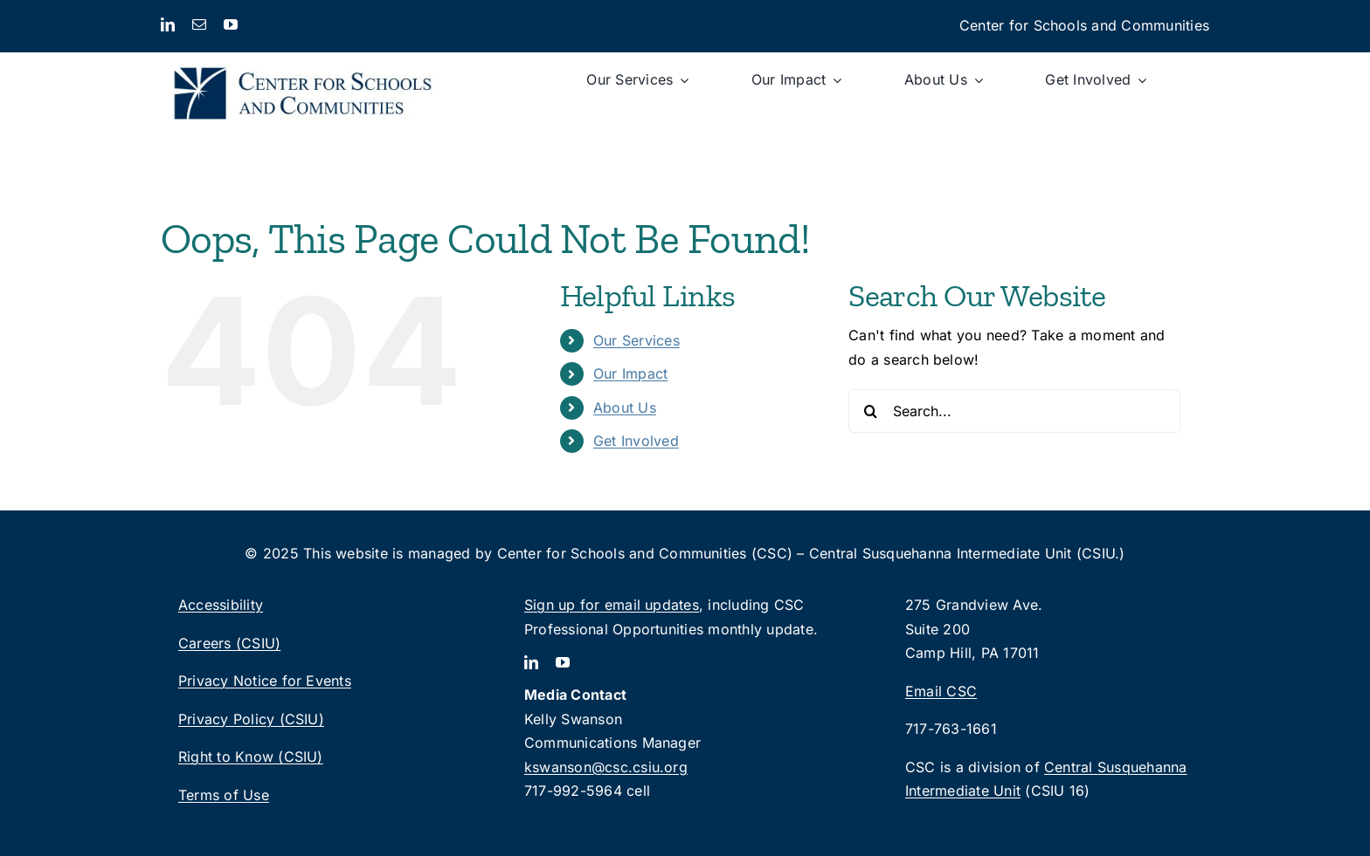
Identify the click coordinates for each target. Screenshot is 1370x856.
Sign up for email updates (611, 604)
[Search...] (1014, 411)
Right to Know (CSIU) (250, 756)
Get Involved (636, 440)
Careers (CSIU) (229, 643)
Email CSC (941, 691)
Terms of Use (223, 795)
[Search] (870, 411)
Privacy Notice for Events (264, 680)
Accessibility (220, 604)
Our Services (636, 340)
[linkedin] (168, 24)
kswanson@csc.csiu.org (606, 767)
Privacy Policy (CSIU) (251, 719)
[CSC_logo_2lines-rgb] (303, 59)
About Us (624, 407)
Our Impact (630, 373)
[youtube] (231, 24)
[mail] (199, 24)
